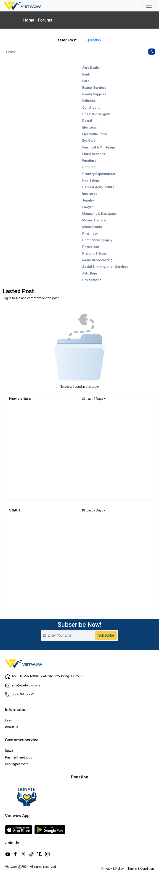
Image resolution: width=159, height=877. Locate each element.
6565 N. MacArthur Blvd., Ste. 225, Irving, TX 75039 (44, 676)
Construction (92, 107)
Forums (45, 20)
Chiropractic (91, 280)
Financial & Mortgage (98, 147)
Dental (87, 121)
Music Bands (92, 227)
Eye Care (88, 141)
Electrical (89, 127)
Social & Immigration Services (105, 267)
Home (28, 20)
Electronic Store (94, 134)
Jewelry (88, 200)
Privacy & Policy (112, 868)
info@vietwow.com (22, 685)
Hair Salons (91, 180)
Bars (85, 81)
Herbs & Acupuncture (98, 187)
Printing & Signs (94, 253)
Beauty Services (94, 87)
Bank (86, 74)
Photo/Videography (97, 240)
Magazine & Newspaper (100, 213)
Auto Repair (91, 273)
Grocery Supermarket (98, 174)
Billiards (88, 101)
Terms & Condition (140, 868)
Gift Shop (89, 167)
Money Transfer (94, 220)
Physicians (90, 247)
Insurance (89, 194)
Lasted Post (66, 40)
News (9, 751)
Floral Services (93, 154)
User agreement (17, 764)
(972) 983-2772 (19, 694)
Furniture (89, 160)
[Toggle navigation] (149, 5)
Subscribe (106, 635)
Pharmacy (90, 233)
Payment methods (18, 757)
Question (93, 40)
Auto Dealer (91, 68)
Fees (8, 720)
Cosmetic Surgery (96, 114)
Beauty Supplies (94, 94)
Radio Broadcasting (97, 260)
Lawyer (87, 207)
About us (11, 727)
